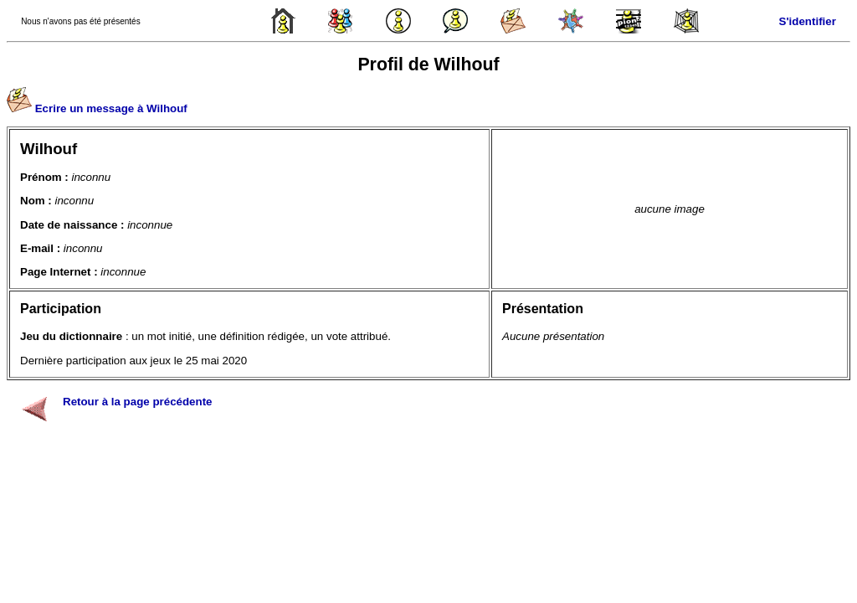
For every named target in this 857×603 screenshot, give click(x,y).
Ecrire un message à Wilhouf (111, 108)
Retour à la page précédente (138, 401)
